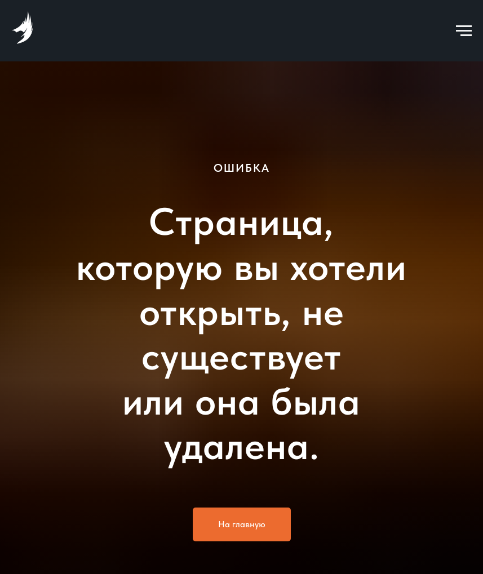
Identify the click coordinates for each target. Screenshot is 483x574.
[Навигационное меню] (464, 31)
